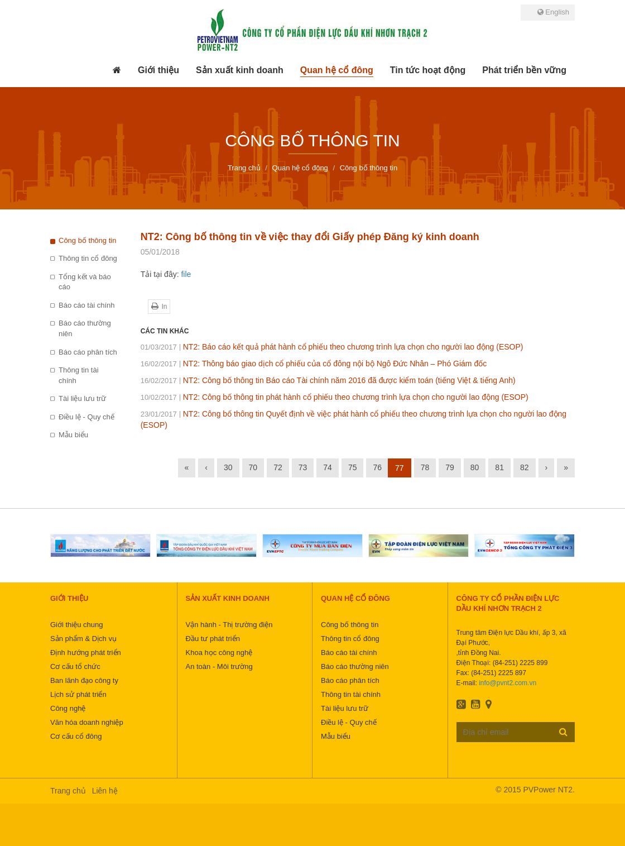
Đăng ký (563, 731)
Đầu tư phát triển (213, 638)
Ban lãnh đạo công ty (84, 680)
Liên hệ (105, 790)
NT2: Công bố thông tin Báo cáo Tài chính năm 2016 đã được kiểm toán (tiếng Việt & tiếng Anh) (328, 380)
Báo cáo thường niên (85, 328)
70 (253, 467)
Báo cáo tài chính (86, 305)
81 (499, 467)
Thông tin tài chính (79, 375)
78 (425, 467)
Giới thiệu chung (76, 624)
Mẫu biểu (73, 435)
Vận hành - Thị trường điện (229, 624)
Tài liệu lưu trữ (82, 398)
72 (277, 467)
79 (449, 467)
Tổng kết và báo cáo (85, 282)
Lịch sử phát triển (78, 694)
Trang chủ (68, 790)
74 (327, 467)
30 (228, 467)
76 (377, 467)
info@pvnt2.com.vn (507, 683)
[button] (158, 70)
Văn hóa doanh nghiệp (86, 722)
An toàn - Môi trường (219, 666)
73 (303, 467)
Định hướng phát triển (85, 652)
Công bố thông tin (87, 240)
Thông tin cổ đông (88, 258)
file (186, 274)
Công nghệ (67, 708)
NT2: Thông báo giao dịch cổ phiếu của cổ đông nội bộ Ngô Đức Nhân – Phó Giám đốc (314, 363)
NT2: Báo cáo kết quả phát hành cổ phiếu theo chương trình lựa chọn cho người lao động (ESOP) (332, 346)
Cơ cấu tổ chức (75, 666)
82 (524, 467)
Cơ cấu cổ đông (76, 736)
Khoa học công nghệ (219, 652)
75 (352, 467)
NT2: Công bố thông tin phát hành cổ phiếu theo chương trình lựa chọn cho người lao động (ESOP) (334, 397)
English (553, 12)
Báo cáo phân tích (88, 352)
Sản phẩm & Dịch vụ (83, 638)
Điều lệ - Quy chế (86, 417)
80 (474, 467)
